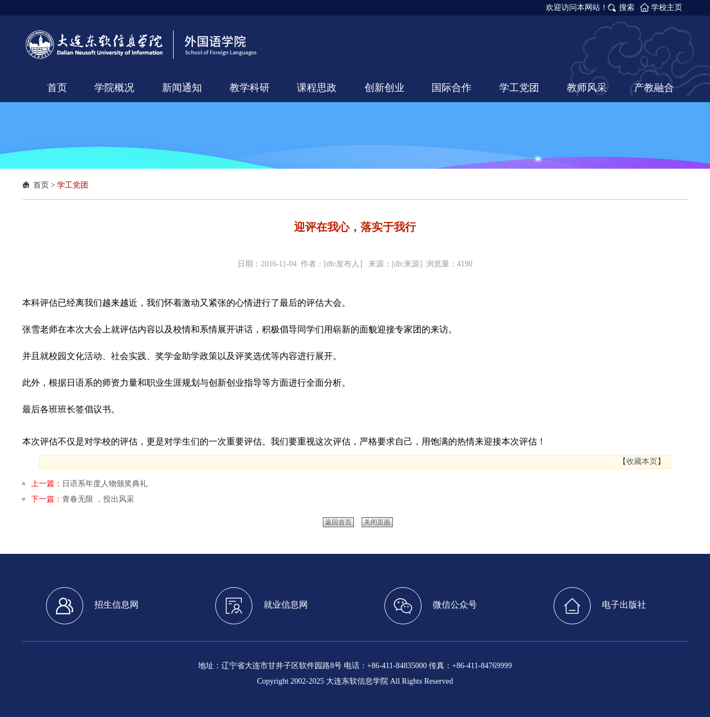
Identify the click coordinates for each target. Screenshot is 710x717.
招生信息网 (92, 605)
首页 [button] (57, 87)
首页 (41, 185)
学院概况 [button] (114, 87)
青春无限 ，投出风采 (98, 499)
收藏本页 (641, 461)
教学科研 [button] (250, 87)
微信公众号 (430, 605)
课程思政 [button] (317, 87)
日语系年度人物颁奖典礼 (105, 483)
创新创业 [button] (384, 87)
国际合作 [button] (451, 87)
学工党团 (72, 185)
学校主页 (666, 7)
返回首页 (338, 522)
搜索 (627, 7)
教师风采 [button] (587, 87)
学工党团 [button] (519, 87)
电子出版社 (600, 605)
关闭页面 (377, 522)
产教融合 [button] (654, 87)
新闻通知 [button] (182, 87)
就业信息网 (261, 605)
